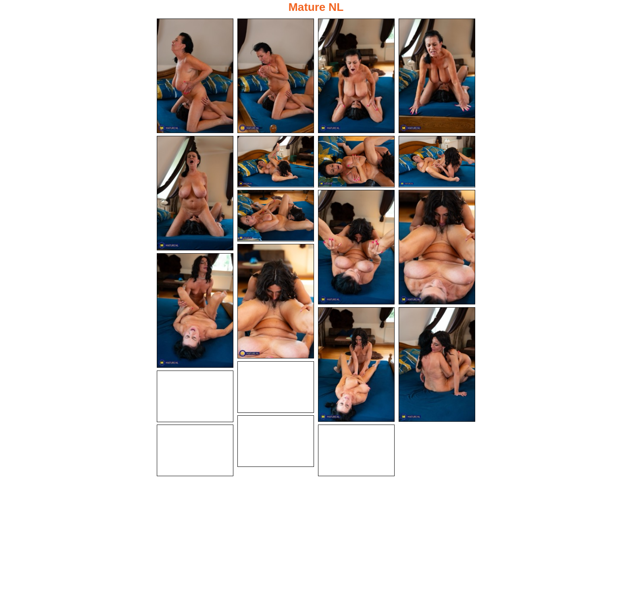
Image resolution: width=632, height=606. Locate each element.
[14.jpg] (356, 364)
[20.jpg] (356, 450)
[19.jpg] (195, 450)
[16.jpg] (275, 387)
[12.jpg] (275, 301)
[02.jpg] (275, 76)
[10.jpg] (356, 247)
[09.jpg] (275, 216)
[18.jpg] (275, 441)
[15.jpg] (437, 364)
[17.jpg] (195, 396)
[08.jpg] (437, 161)
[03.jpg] (356, 76)
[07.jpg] (356, 161)
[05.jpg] (195, 193)
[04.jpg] (437, 76)
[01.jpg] (195, 76)
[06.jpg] (275, 161)
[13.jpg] (195, 310)
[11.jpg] (437, 247)
